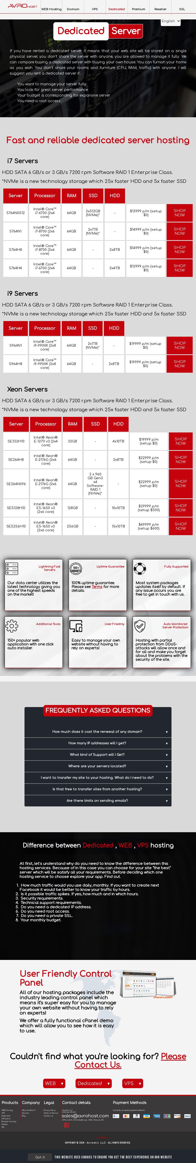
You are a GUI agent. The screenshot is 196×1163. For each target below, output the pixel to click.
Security (25, 1113)
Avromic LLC (96, 1144)
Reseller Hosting (9, 1122)
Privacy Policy (50, 1110)
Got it (40, 1157)
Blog (24, 1116)
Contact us (48, 1116)
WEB (54, 1083)
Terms (97, 587)
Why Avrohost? (28, 1110)
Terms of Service (51, 1113)
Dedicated (94, 1083)
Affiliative (6, 1119)
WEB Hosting (7, 1110)
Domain (5, 1124)
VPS (132, 1083)
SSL (3, 1127)
